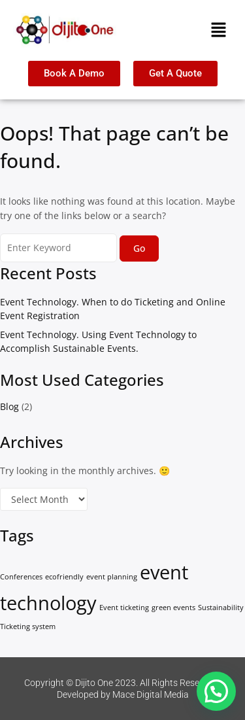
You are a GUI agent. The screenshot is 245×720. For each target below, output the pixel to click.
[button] (219, 30)
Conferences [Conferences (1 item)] (21, 576)
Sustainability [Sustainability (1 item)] (221, 607)
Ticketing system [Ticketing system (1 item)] (28, 626)
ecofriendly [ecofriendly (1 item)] (64, 576)
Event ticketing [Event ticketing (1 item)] (124, 607)
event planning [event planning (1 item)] (111, 576)
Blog (9, 406)
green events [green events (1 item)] (173, 607)
